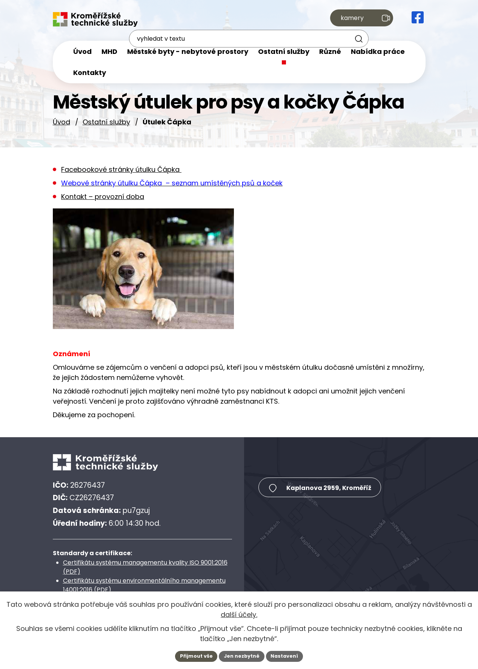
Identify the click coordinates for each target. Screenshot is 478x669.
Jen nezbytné (242, 655)
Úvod (61, 122)
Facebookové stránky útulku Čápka (121, 169)
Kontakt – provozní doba (102, 196)
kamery (359, 19)
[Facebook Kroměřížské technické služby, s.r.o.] (418, 20)
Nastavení (289, 655)
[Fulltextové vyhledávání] (260, 19)
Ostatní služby (106, 122)
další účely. (239, 613)
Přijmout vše (192, 655)
